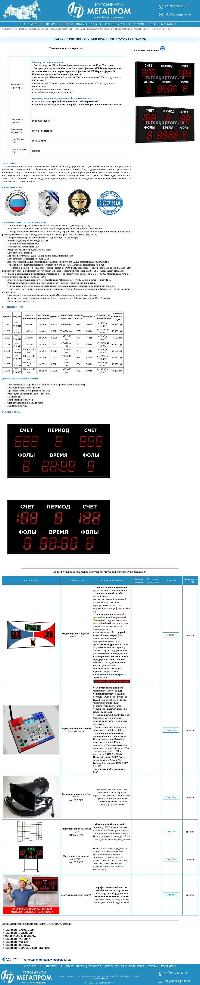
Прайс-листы (75, 24)
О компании (33, 24)
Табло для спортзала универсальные (93, 28)
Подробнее (171, 634)
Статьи (153, 24)
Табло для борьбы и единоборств (27, 948)
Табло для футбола (17, 939)
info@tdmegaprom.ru (178, 14)
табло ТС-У (76, 635)
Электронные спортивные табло (31, 28)
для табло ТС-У (76, 730)
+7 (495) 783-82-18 (176, 6)
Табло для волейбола (19, 933)
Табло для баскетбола (19, 930)
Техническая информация (124, 24)
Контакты (168, 24)
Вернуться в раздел (12, 959)
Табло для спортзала (61, 28)
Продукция (54, 24)
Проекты (94, 24)
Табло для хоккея (16, 942)
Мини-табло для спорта (20, 936)
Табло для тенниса (17, 945)
